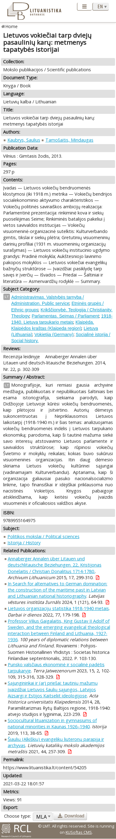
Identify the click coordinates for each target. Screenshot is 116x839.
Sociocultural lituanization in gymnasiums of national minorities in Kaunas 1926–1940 (52, 723)
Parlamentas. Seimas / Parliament (65, 316)
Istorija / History (24, 543)
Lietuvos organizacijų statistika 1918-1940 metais (58, 608)
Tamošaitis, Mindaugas (69, 140)
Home (12, 26)
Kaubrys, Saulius (23, 140)
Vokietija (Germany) (53, 334)
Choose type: (17, 816)
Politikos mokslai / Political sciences (43, 536)
